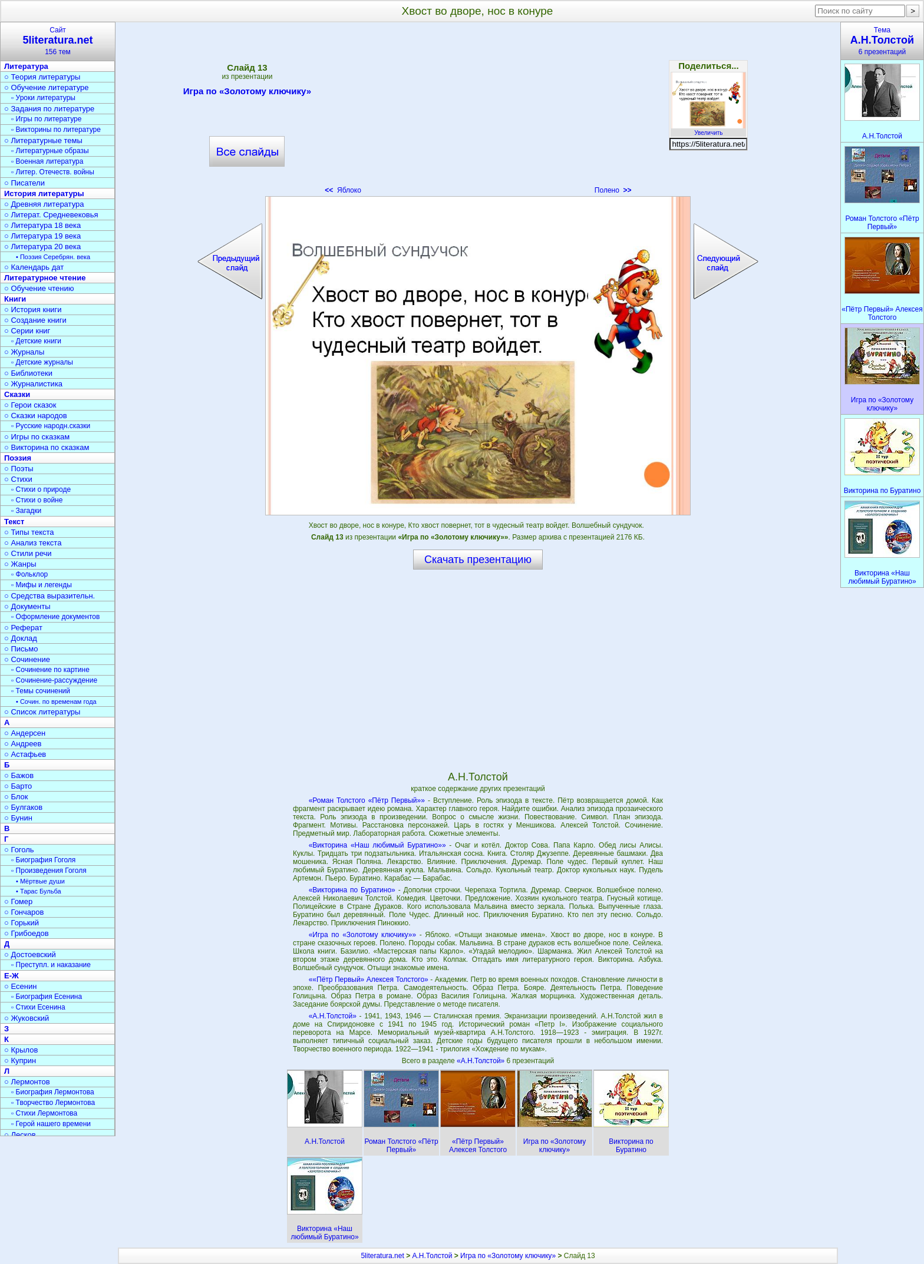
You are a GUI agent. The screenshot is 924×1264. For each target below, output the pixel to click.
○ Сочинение (27, 659)
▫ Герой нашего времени (51, 1124)
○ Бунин (18, 817)
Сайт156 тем (58, 41)
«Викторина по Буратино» (352, 890)
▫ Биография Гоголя (43, 860)
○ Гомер (18, 901)
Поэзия (17, 458)
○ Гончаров (24, 912)
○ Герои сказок (30, 405)
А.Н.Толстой (432, 1256)
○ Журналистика (33, 383)
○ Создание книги (35, 320)
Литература (26, 66)
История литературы (44, 193)
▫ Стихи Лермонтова (44, 1113)
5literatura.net (382, 1256)
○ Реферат (23, 627)
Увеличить (708, 129)
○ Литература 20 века (42, 246)
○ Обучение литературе (46, 87)
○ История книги (33, 309)
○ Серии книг (27, 330)
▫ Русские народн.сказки (50, 426)
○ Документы (27, 606)
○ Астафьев (25, 754)
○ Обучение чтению (39, 288)
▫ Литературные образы (50, 151)
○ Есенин (20, 986)
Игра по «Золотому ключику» (247, 93)
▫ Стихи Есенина (38, 1007)
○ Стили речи (28, 553)
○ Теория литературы (42, 76)
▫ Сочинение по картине (50, 670)
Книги (15, 299)
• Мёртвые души (40, 881)
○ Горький (21, 922)
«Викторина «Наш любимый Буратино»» (377, 845)
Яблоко (343, 190)
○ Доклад (20, 638)
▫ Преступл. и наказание (51, 965)
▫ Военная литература (47, 161)
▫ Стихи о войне (36, 500)
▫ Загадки (26, 511)
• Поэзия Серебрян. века (53, 256)
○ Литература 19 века (42, 235)
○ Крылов (21, 1049)
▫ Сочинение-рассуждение (54, 680)
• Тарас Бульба (38, 891)
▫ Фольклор (29, 574)
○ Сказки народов (35, 415)
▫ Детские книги (36, 341)
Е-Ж (11, 975)
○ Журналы (24, 352)
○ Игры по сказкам (37, 436)
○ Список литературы (42, 711)
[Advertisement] (478, 111)
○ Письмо (21, 648)
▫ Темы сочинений (40, 691)
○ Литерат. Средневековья (51, 214)
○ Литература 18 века (42, 225)
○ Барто (18, 786)
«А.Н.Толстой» (333, 1016)
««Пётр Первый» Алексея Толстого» (368, 979)
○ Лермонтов (27, 1081)
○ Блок (16, 796)
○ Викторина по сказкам (46, 447)
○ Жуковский (26, 1018)
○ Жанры (20, 564)
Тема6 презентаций (882, 41)
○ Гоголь (19, 849)
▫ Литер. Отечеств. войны (52, 172)
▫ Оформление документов (55, 617)
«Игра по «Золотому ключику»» (362, 935)
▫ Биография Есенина (46, 996)
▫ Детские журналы (42, 362)
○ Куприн (20, 1060)
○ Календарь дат (34, 267)
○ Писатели (24, 182)
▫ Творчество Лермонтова (53, 1102)
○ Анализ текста (32, 542)
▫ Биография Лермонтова (52, 1092)
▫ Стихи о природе (41, 489)
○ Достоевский (30, 954)
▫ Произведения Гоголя (49, 870)
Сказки (17, 394)
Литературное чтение (44, 277)
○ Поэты (19, 468)
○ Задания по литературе (49, 108)
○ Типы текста (29, 532)
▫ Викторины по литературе (56, 129)
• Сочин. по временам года (56, 701)
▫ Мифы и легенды (41, 585)
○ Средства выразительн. (49, 595)
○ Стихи (18, 479)
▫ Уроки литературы (43, 98)
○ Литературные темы (43, 140)
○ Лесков (20, 1134)
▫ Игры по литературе (46, 119)
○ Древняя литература (44, 204)
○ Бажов (19, 775)
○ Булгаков (23, 807)
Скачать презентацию (478, 559)
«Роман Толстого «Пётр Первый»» (367, 800)
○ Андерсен (24, 733)
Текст (14, 521)
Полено (613, 190)
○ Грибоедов (26, 933)
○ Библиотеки (28, 373)
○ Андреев (23, 743)
